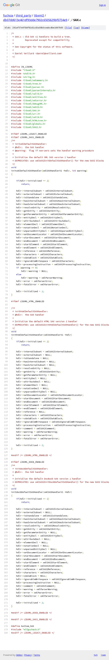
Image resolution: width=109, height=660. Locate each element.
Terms (36, 654)
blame (85, 27)
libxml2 (39, 15)
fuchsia (8, 15)
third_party (23, 15)
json (103, 654)
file (68, 27)
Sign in (102, 5)
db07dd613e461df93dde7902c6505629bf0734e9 (35, 20)
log (76, 27)
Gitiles (19, 654)
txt (96, 654)
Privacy (27, 654)
